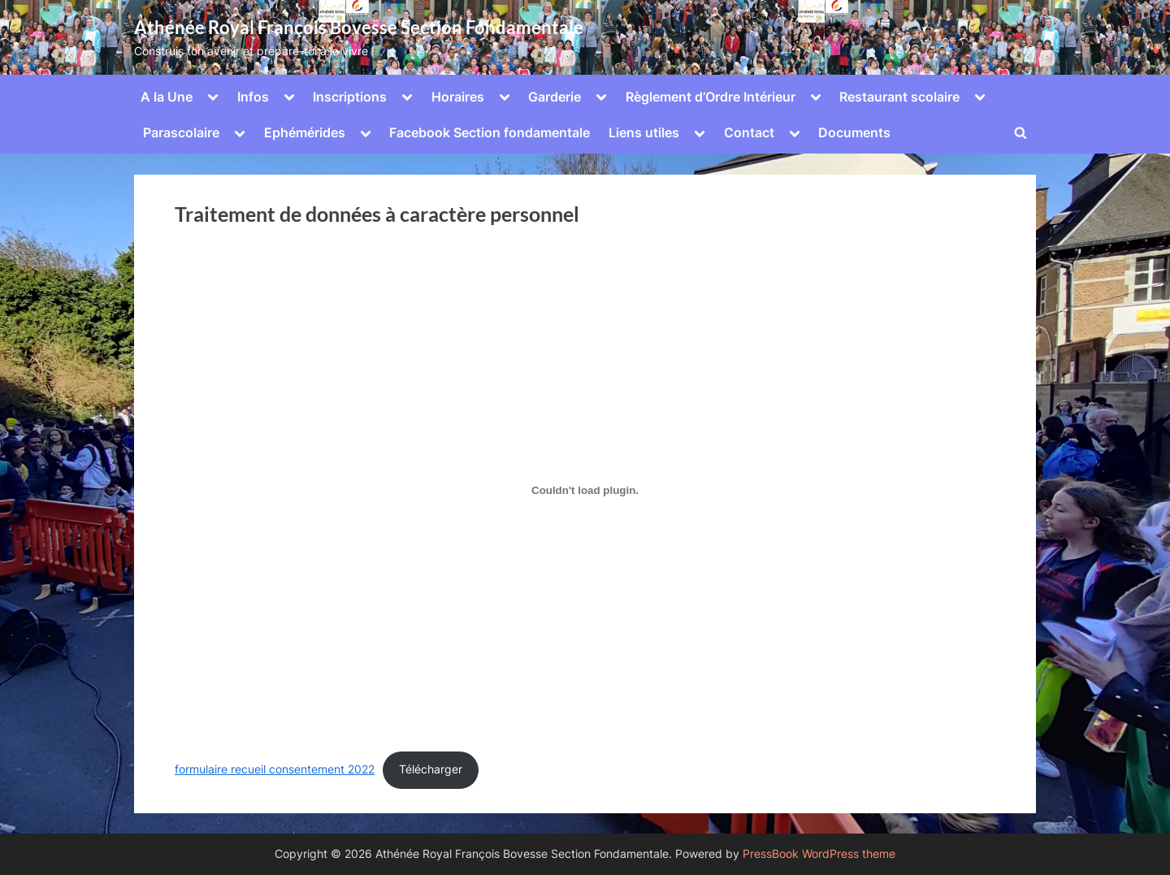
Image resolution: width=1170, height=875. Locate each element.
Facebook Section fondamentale (489, 132)
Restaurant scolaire (899, 97)
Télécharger (430, 769)
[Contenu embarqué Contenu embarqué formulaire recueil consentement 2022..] (585, 490)
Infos (253, 97)
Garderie (554, 97)
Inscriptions (350, 97)
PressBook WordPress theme (819, 853)
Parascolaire (181, 132)
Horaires (457, 97)
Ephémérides (304, 132)
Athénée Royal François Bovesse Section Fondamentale (358, 27)
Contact (749, 132)
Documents (854, 132)
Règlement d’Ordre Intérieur (710, 97)
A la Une (167, 97)
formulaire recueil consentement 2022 (275, 769)
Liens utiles (644, 132)
